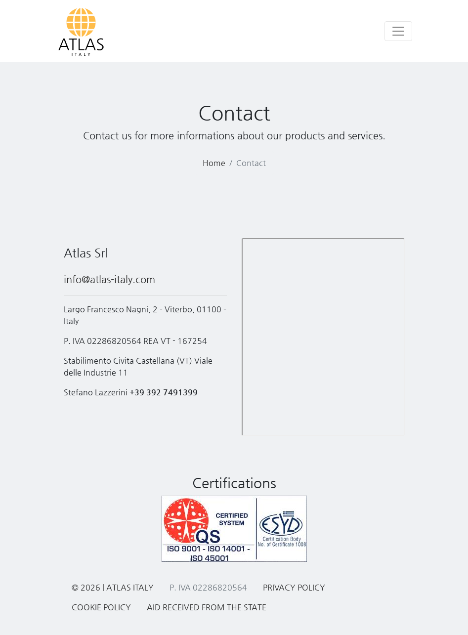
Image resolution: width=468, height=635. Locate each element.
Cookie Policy (101, 607)
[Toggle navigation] (398, 31)
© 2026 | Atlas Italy (113, 587)
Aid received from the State (206, 607)
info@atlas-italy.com (109, 279)
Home (214, 163)
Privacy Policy (294, 587)
